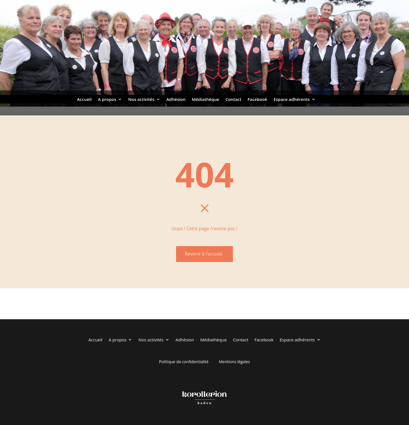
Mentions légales (234, 361)
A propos (107, 99)
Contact (233, 99)
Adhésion (176, 99)
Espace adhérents (292, 99)
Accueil (84, 99)
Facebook (257, 99)
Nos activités (141, 99)
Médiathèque (205, 99)
